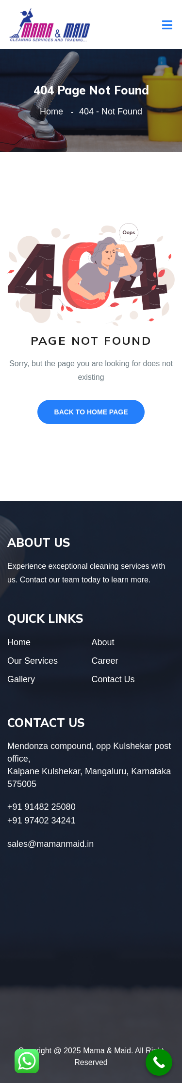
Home (54, 111)
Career (105, 661)
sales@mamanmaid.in (50, 844)
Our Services (32, 661)
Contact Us (113, 679)
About (103, 642)
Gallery (21, 679)
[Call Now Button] (159, 1062)
